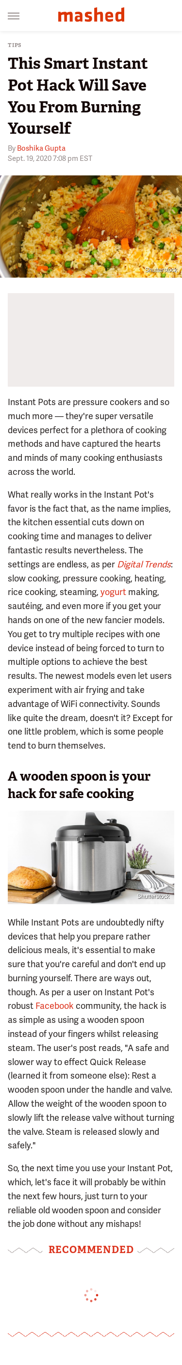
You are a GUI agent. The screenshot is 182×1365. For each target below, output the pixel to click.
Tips (15, 45)
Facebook (54, 1005)
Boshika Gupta (41, 148)
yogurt (113, 591)
